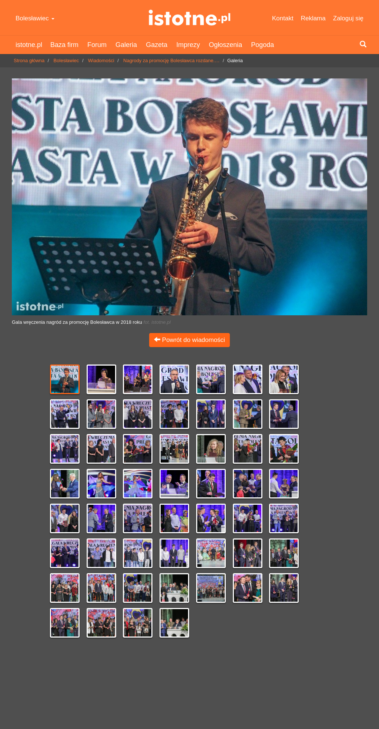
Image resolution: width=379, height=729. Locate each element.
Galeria (126, 44)
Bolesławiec (35, 18)
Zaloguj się (348, 18)
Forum (97, 44)
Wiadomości (101, 60)
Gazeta (156, 44)
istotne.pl (189, 17)
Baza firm (64, 44)
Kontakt (283, 18)
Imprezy (188, 44)
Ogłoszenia (225, 44)
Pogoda (262, 44)
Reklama (313, 18)
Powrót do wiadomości (189, 339)
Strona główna (29, 60)
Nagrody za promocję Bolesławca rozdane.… (171, 60)
